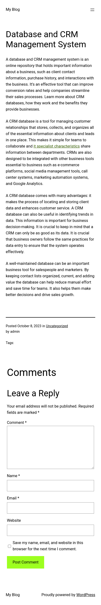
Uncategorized (57, 326)
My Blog (13, 9)
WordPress (85, 595)
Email (13, 498)
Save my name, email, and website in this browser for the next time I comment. (48, 545)
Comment (17, 422)
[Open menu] (92, 10)
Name (13, 476)
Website (14, 520)
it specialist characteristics (57, 146)
